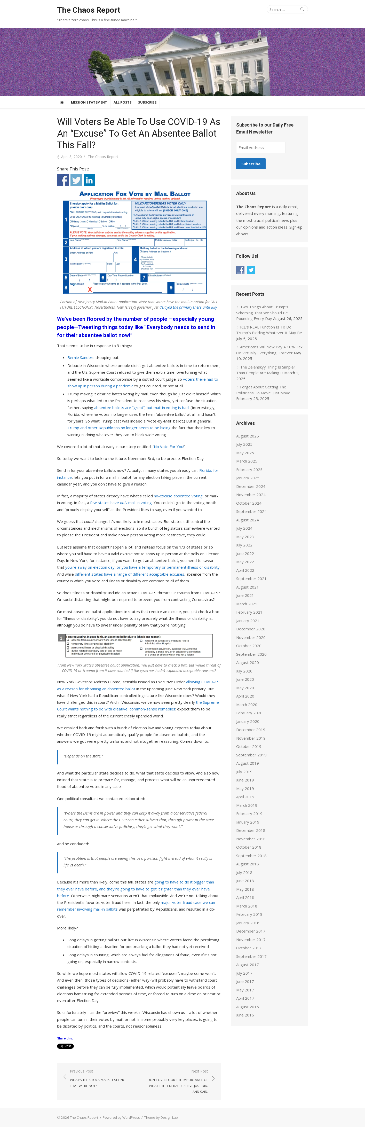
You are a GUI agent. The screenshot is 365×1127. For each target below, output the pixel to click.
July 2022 (245, 544)
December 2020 (251, 628)
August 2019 (248, 763)
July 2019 (245, 771)
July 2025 (245, 444)
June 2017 (246, 981)
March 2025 (247, 461)
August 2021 (248, 587)
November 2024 (251, 494)
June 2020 (246, 679)
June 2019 (246, 779)
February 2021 (250, 612)
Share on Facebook (62, 180)
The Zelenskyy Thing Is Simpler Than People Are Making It (266, 369)
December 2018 (251, 830)
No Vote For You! (168, 446)
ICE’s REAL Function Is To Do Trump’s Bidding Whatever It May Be (270, 329)
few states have (100, 502)
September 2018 (252, 855)
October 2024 (249, 503)
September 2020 (252, 654)
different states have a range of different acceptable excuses (121, 574)
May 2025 (246, 452)
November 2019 (251, 738)
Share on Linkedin (88, 180)
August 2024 (248, 519)
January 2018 (248, 922)
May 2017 (246, 989)
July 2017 (245, 973)
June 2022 (246, 553)
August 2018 (248, 863)
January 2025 (248, 477)
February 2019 (250, 813)
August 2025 (248, 436)
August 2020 (248, 662)
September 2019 (252, 754)
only (118, 502)
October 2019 (249, 746)
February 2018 (250, 914)
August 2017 (248, 964)
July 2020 (245, 671)
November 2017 (251, 939)
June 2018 (246, 880)
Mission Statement (89, 102)
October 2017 (249, 947)
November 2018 (251, 838)
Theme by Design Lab (160, 1117)
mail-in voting (134, 502)
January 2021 (248, 620)
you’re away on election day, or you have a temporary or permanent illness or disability (133, 567)
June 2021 (246, 595)
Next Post (176, 1082)
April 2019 (246, 796)
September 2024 (252, 511)
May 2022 (246, 561)
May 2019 (246, 788)
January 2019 (248, 822)
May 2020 (246, 687)
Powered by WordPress (120, 1117)
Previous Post (101, 1079)
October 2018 (249, 847)
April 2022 (246, 570)
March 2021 (247, 603)
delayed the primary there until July (188, 307)
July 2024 (245, 528)
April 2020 (246, 696)
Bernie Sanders (79, 357)
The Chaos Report (87, 9)
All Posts (123, 102)
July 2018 (245, 872)
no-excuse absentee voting (177, 495)
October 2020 (249, 645)
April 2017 (246, 998)
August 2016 (248, 1006)
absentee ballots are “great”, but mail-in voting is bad (140, 407)
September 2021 (252, 578)
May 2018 (246, 889)
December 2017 (251, 931)
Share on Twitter (75, 180)
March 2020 (247, 704)
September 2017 (252, 956)
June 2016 (246, 1015)
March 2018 (247, 906)
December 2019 (251, 729)
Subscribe (147, 102)
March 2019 (247, 805)
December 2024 (251, 486)
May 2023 (246, 536)
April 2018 (246, 897)
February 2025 (250, 469)
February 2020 (250, 712)
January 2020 (248, 721)
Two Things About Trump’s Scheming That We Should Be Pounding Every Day (263, 312)
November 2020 (251, 637)
